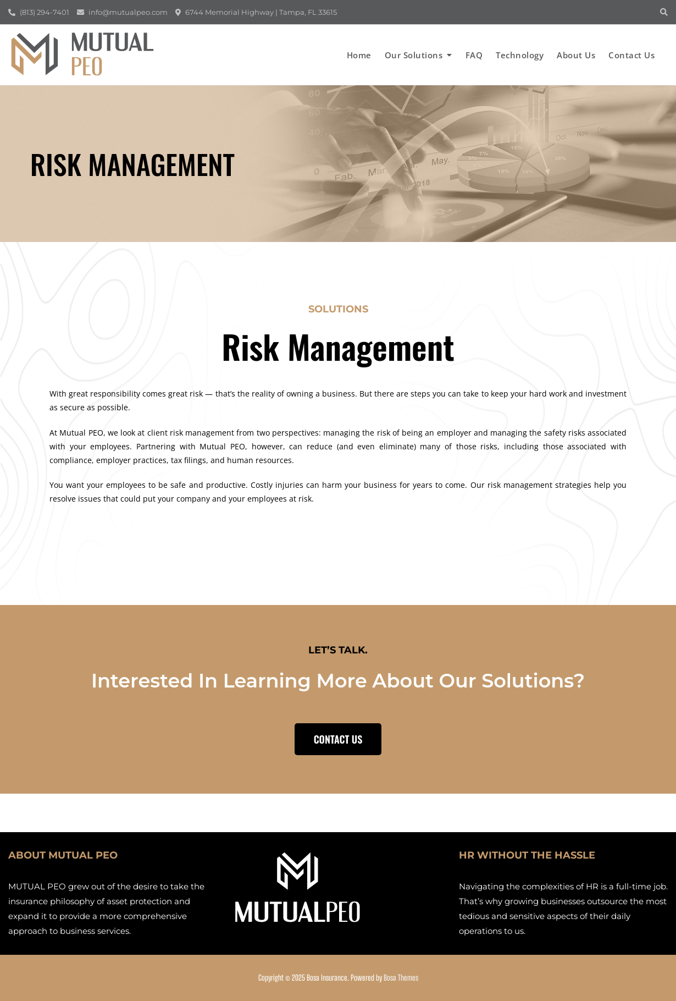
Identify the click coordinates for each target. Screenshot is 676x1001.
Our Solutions (414, 55)
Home (359, 55)
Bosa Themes (401, 977)
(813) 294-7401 (38, 12)
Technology (520, 55)
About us (576, 55)
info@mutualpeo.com (122, 12)
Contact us (631, 55)
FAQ (474, 55)
